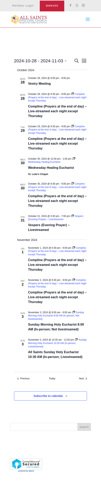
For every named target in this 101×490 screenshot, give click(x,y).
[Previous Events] (23, 378)
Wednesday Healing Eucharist (51, 167)
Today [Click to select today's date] (52, 378)
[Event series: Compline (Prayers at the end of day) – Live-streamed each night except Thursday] (57, 97)
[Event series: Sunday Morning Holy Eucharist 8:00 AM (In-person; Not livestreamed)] (56, 315)
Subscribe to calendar (48, 396)
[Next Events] (83, 378)
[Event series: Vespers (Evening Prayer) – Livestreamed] (55, 218)
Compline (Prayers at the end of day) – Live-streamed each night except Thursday (57, 111)
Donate (52, 5)
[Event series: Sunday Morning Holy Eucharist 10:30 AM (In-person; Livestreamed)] (57, 343)
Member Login (23, 5)
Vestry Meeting (39, 83)
